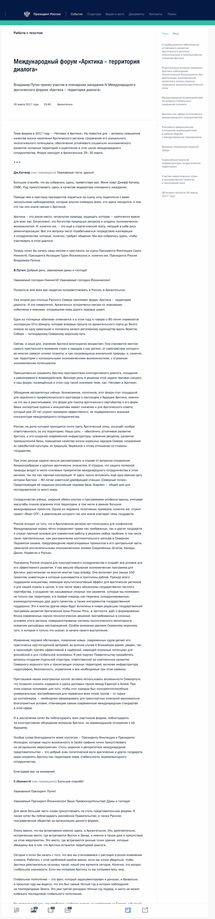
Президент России (47, 6)
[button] (7, 6)
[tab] (16, 910)
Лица (176, 34)
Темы (165, 34)
